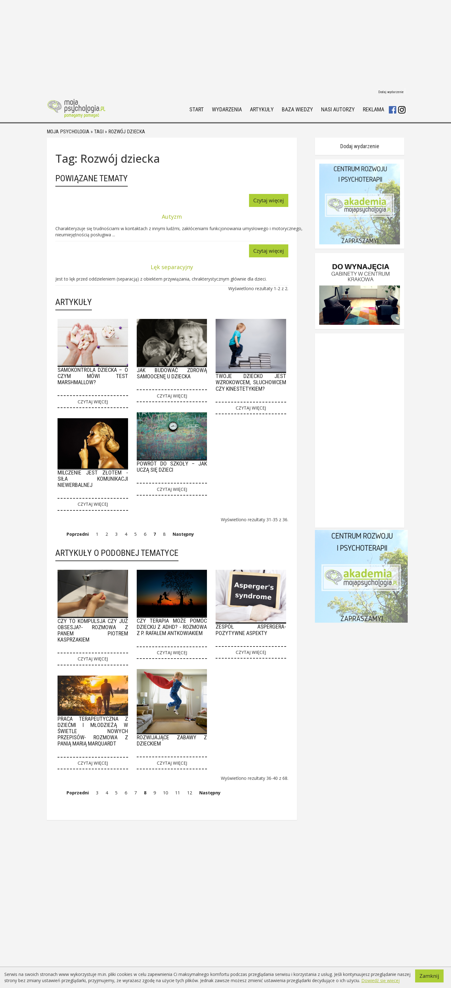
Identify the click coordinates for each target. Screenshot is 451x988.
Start (196, 109)
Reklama (373, 109)
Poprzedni (78, 534)
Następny (183, 534)
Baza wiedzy (297, 109)
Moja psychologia (68, 132)
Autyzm (172, 216)
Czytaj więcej (268, 200)
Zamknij (429, 975)
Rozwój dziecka (126, 132)
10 (165, 793)
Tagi (99, 132)
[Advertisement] (225, 43)
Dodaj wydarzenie (391, 92)
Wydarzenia (227, 109)
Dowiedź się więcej (380, 980)
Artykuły (262, 109)
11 (177, 793)
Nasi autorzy (338, 109)
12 (189, 793)
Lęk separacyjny (172, 267)
